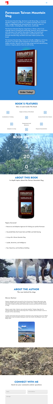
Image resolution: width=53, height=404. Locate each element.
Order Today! (26, 92)
